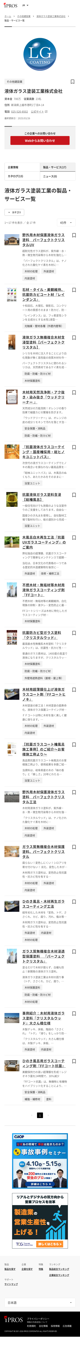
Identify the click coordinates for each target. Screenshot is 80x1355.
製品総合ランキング (59, 1269)
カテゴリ (14, 212)
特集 (41, 1269)
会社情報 (43, 1326)
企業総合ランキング (59, 1275)
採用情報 (55, 1326)
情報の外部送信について (37, 1322)
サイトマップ (11, 1284)
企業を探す (27, 1269)
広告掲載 (67, 1326)
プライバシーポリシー (38, 1318)
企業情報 (13, 167)
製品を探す (10, 1269)
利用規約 (31, 1326)
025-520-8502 (19, 111)
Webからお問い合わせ (40, 140)
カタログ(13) (15, 176)
